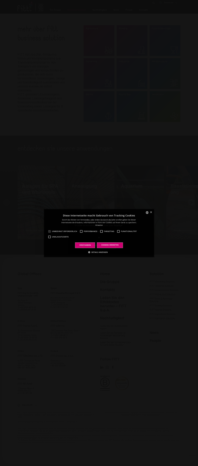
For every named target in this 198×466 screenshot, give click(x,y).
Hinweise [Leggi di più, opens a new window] (99, 225)
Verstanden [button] (85, 245)
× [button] (151, 212)
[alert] (99, 233)
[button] (99, 252)
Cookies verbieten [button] (110, 245)
